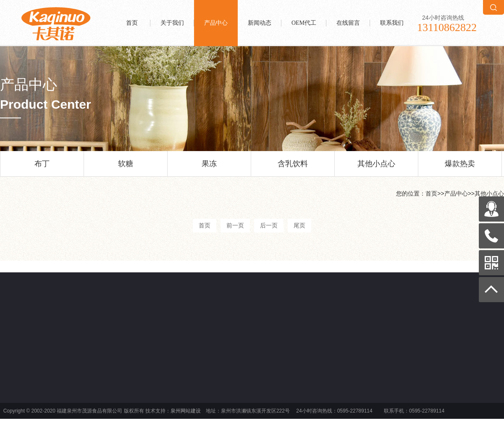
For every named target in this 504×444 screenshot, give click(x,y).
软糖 (125, 167)
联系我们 (392, 23)
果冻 (209, 167)
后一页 (269, 225)
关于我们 (172, 23)
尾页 (299, 225)
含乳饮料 (293, 167)
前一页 (235, 225)
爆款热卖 (460, 167)
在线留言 (348, 23)
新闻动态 (259, 23)
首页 (132, 23)
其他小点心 (376, 167)
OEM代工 (303, 23)
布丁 (42, 167)
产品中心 (216, 23)
